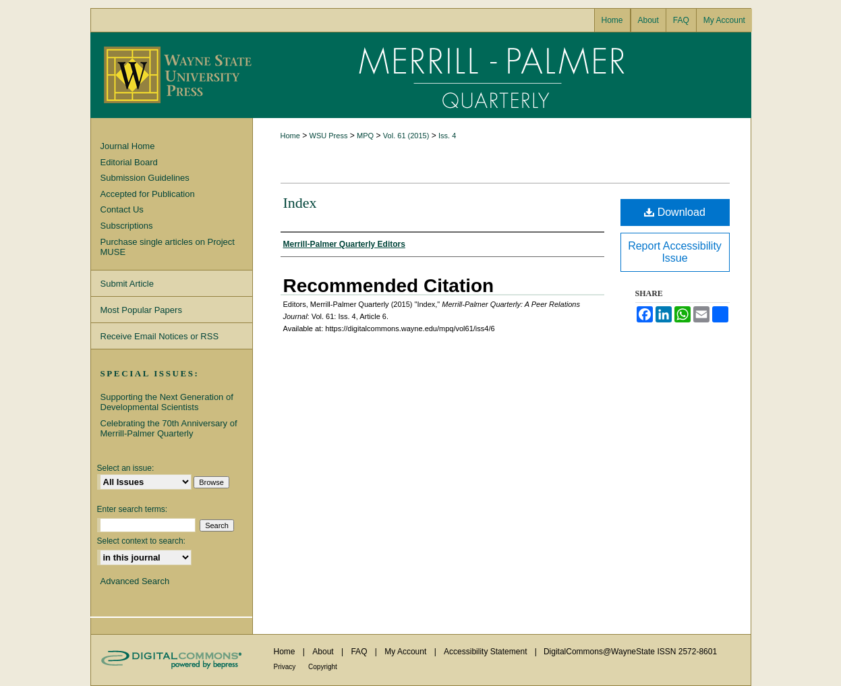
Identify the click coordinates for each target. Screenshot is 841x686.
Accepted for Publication (147, 194)
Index (300, 202)
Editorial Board (129, 162)
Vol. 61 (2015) (406, 136)
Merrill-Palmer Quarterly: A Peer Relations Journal (501, 75)
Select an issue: (125, 468)
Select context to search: (141, 541)
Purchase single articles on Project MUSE (167, 247)
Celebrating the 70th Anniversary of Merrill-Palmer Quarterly (168, 428)
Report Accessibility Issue (675, 252)
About (324, 651)
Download (674, 212)
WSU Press (329, 136)
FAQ (360, 651)
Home (290, 136)
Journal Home (127, 146)
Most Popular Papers (141, 310)
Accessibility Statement (486, 651)
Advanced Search (135, 581)
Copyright (322, 666)
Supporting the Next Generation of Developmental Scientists (166, 402)
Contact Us (122, 209)
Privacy (286, 666)
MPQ (365, 136)
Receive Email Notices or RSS (159, 336)
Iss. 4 (447, 136)
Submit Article (127, 284)
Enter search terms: (132, 509)
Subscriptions (126, 226)
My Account (406, 651)
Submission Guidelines (145, 178)
